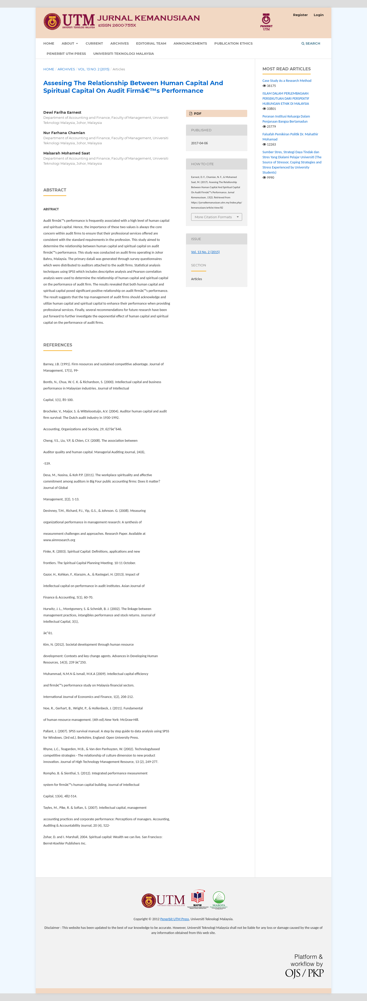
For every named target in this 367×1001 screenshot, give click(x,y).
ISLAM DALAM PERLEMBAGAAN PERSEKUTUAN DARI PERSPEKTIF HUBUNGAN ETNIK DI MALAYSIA (286, 98)
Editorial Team (151, 43)
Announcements (190, 43)
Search (311, 43)
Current (94, 43)
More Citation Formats (213, 217)
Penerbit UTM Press (66, 53)
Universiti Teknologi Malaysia (123, 53)
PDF (197, 113)
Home (48, 43)
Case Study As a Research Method (287, 81)
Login (319, 15)
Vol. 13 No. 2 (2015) (93, 69)
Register (300, 15)
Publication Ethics (233, 43)
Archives (119, 43)
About (68, 43)
